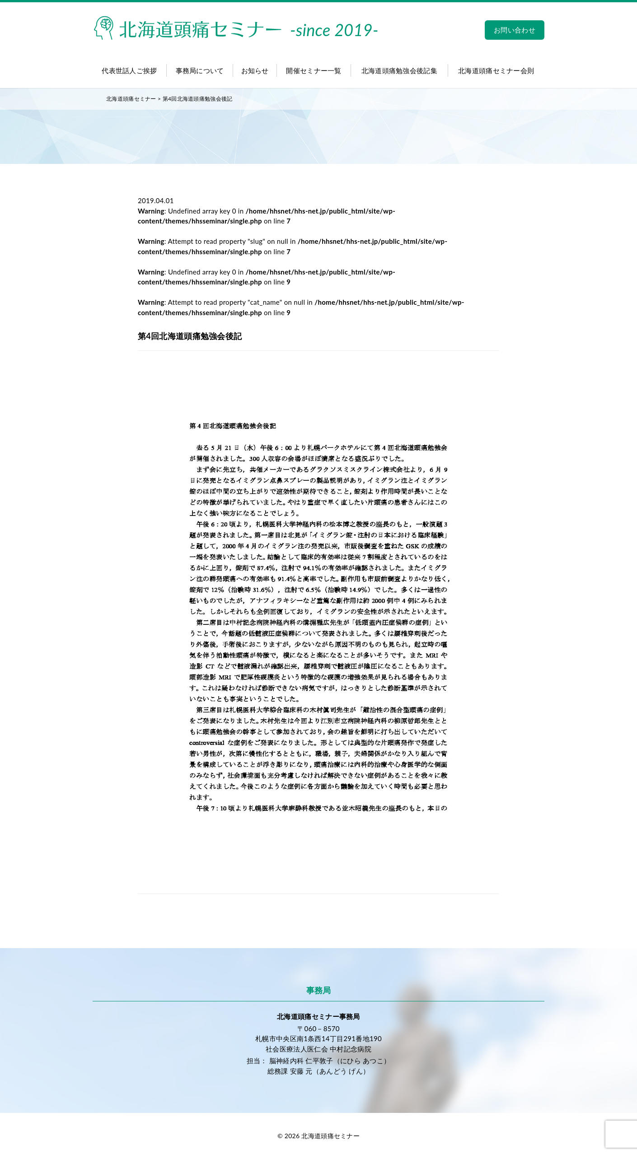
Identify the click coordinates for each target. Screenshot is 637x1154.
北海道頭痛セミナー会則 (496, 70)
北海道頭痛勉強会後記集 (399, 70)
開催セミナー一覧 (313, 70)
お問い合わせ (514, 30)
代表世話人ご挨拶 (129, 70)
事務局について (200, 70)
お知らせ (255, 70)
